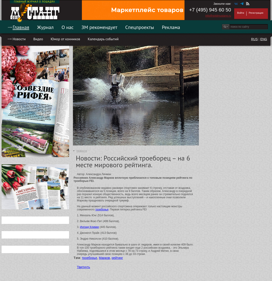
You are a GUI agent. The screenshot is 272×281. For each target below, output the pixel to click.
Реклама (171, 27)
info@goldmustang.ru (218, 15)
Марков (104, 258)
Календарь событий (103, 39)
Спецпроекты (139, 27)
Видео (38, 39)
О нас (67, 27)
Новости (19, 39)
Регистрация (256, 12)
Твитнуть (83, 267)
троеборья (101, 209)
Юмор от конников (65, 39)
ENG (263, 39)
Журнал (45, 27)
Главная (21, 27)
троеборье (89, 258)
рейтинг (117, 258)
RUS (254, 39)
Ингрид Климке (89, 227)
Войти (240, 12)
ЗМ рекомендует (99, 27)
